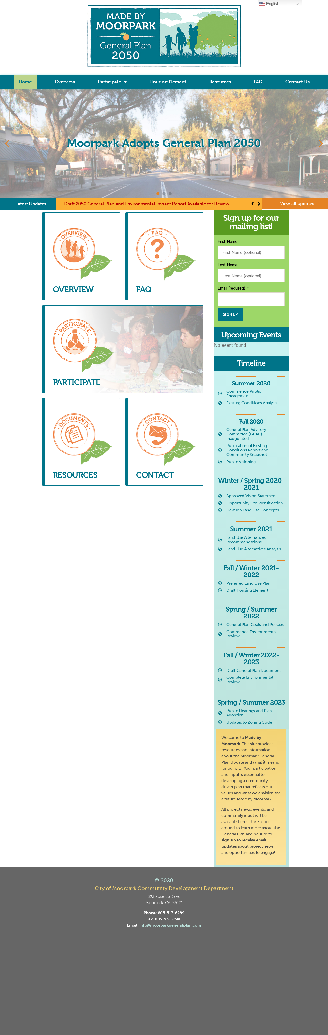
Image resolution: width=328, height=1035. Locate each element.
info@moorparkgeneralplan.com (170, 925)
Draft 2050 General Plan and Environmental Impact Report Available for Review (146, 204)
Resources (220, 81)
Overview (65, 81)
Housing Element (167, 81)
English (269, 4)
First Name (227, 241)
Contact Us (297, 81)
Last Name (228, 264)
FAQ (258, 81)
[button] (7, 143)
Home (25, 81)
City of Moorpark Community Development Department (164, 888)
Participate (112, 82)
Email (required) (233, 288)
